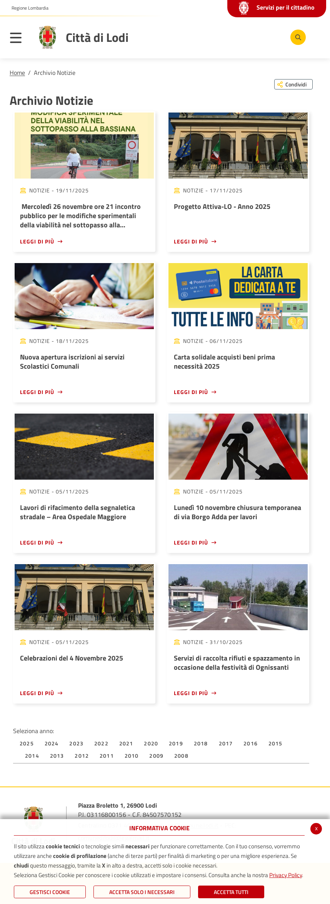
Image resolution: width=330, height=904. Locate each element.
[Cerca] (296, 37)
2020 (151, 743)
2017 (226, 743)
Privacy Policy (285, 875)
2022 (101, 743)
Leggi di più (37, 241)
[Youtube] (249, 37)
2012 (82, 756)
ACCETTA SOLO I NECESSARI (142, 892)
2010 (132, 756)
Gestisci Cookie (50, 892)
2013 (57, 756)
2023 (76, 743)
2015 (275, 743)
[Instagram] (272, 37)
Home (17, 72)
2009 (156, 756)
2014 (32, 756)
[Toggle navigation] (19, 39)
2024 (52, 743)
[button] (27, 8)
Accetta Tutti (231, 892)
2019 (176, 743)
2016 (250, 743)
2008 (181, 756)
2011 (107, 756)
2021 (126, 743)
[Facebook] (225, 37)
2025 (27, 743)
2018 (201, 743)
